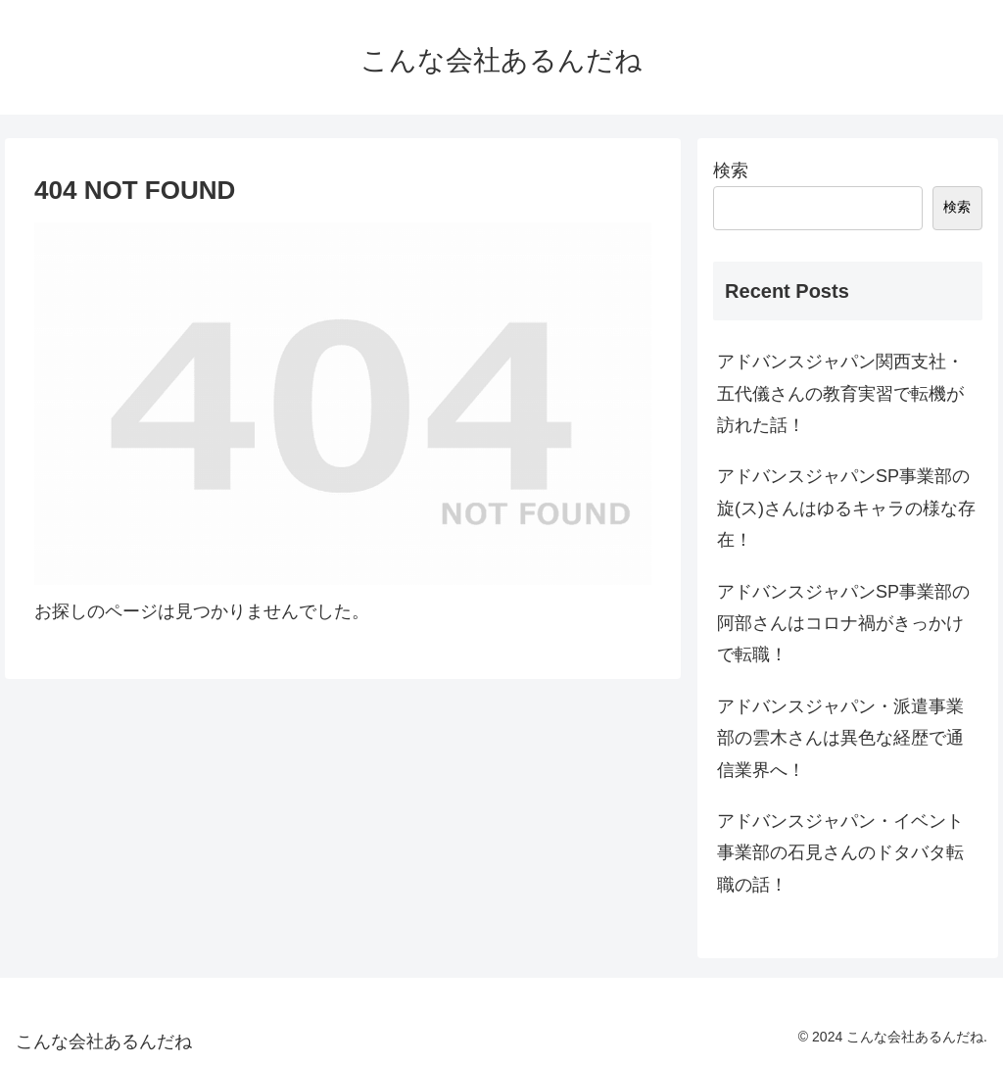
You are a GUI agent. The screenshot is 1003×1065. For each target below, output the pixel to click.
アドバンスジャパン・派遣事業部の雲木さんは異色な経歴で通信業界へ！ (840, 738)
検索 (730, 170)
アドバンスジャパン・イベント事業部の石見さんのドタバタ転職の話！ (840, 853)
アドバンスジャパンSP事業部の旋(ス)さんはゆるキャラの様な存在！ (846, 508)
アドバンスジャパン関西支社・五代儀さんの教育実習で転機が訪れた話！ (840, 393)
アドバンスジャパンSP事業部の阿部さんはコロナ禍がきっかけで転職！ (843, 623)
